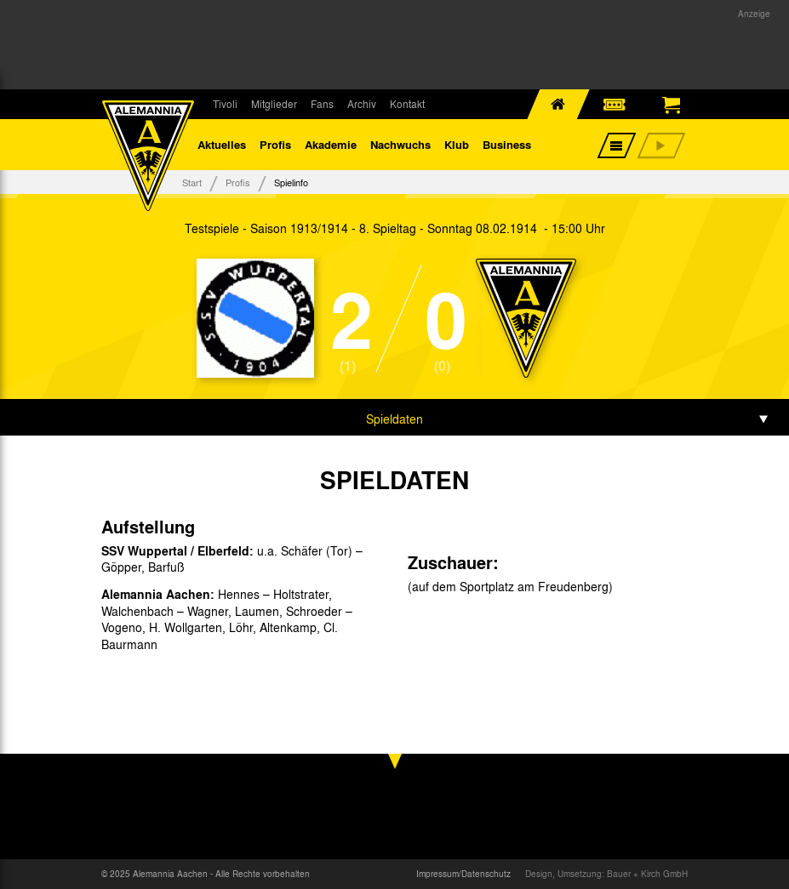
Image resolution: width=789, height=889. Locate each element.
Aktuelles (221, 144)
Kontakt (407, 103)
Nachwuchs (400, 144)
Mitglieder (274, 103)
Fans (322, 103)
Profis (275, 144)
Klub (456, 144)
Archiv (361, 103)
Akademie (331, 144)
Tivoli (225, 103)
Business (507, 144)
